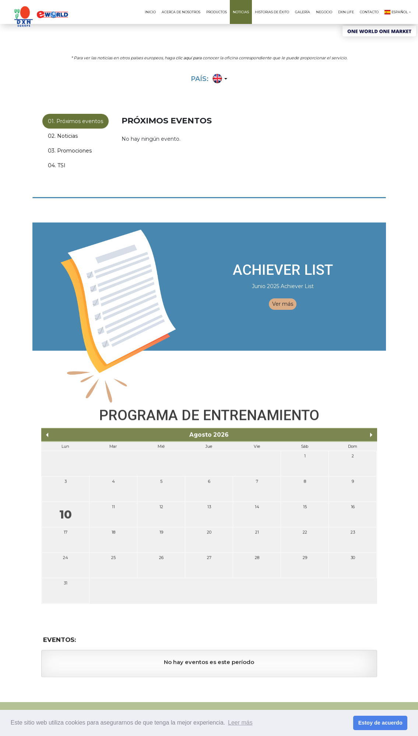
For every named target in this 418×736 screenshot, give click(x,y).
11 (113, 509)
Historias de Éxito (272, 12)
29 (305, 560)
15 (305, 509)
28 (257, 560)
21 (257, 535)
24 (65, 560)
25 (113, 560)
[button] (218, 79)
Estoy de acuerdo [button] (380, 723)
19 (161, 535)
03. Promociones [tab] (70, 151)
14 (257, 509)
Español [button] (396, 12)
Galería (302, 12)
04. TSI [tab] (57, 166)
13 (209, 509)
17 (65, 535)
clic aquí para (188, 57)
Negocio (324, 12)
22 (305, 535)
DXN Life (346, 12)
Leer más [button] (240, 722)
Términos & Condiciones (279, 708)
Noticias (241, 12)
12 (161, 509)
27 (209, 560)
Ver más (282, 304)
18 (113, 535)
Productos (216, 12)
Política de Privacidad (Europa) (340, 708)
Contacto (369, 12)
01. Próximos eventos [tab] (75, 122)
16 (353, 509)
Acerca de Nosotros (181, 12)
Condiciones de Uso (231, 708)
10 (65, 518)
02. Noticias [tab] (63, 136)
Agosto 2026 (209, 437)
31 (65, 586)
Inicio (150, 12)
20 (209, 535)
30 (353, 560)
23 (353, 535)
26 (161, 560)
